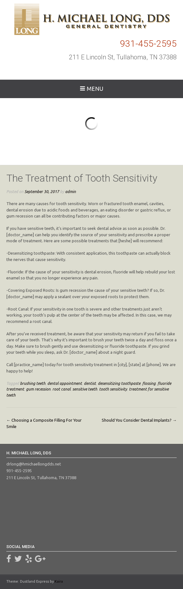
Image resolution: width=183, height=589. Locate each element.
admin (70, 191)
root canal (61, 389)
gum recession (38, 389)
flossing (149, 383)
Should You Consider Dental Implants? (139, 420)
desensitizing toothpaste (119, 383)
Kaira (59, 581)
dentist (90, 383)
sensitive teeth (84, 389)
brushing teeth (32, 383)
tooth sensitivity (113, 389)
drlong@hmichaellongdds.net (33, 464)
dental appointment (64, 383)
